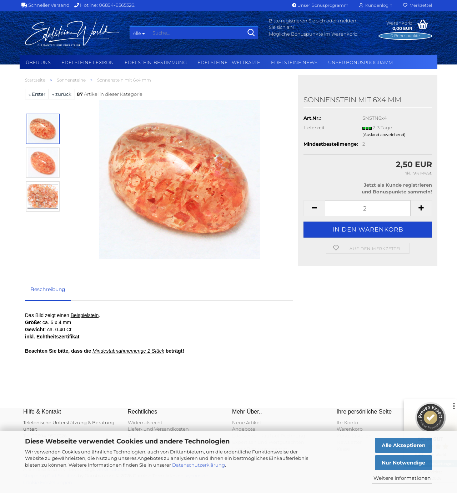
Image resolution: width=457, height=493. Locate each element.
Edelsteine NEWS (294, 62)
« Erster (37, 94)
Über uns (38, 62)
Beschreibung (47, 289)
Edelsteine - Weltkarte (228, 62)
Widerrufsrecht (145, 422)
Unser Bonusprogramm (320, 5)
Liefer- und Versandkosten (158, 429)
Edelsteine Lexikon (87, 62)
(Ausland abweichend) (384, 134)
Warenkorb (350, 429)
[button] (314, 208)
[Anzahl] (368, 208)
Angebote (243, 429)
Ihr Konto (347, 422)
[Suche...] (139, 32)
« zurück (61, 94)
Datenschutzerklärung (198, 465)
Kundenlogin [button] (375, 5)
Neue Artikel (246, 422)
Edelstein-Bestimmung (156, 62)
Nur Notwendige (403, 463)
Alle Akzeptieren (404, 445)
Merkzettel (417, 5)
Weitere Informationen (402, 478)
